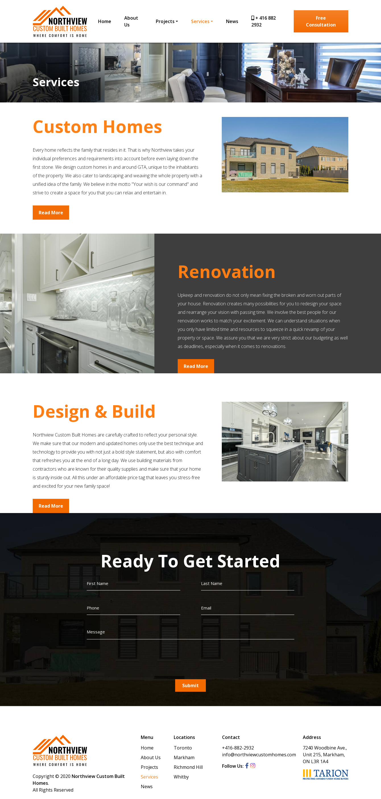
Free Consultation (321, 21)
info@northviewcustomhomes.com (259, 754)
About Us (131, 21)
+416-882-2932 (238, 748)
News (232, 21)
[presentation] (130, 659)
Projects (165, 21)
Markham (184, 757)
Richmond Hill (188, 767)
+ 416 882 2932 (263, 21)
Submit (190, 685)
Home (104, 21)
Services (200, 21)
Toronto (183, 748)
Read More (51, 215)
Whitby (181, 777)
